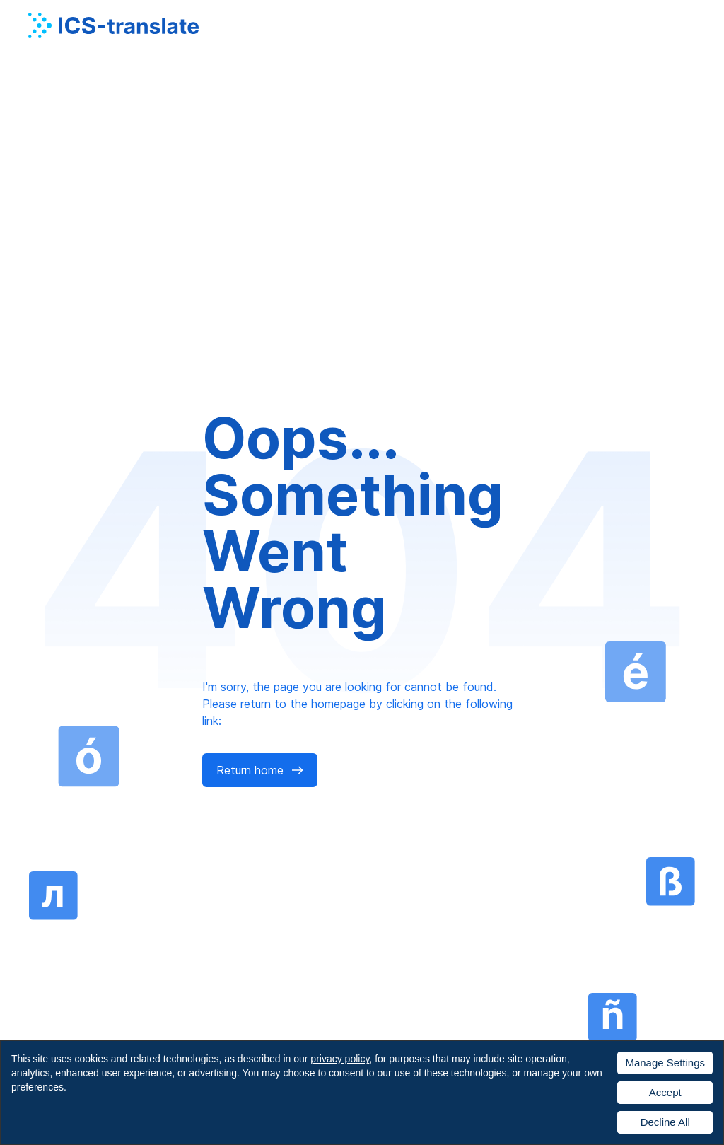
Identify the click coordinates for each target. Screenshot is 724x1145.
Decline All (665, 1122)
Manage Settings (665, 1063)
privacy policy (339, 1058)
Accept (665, 1092)
